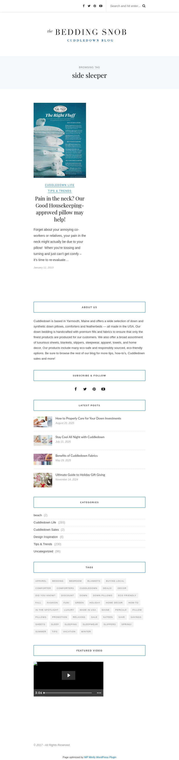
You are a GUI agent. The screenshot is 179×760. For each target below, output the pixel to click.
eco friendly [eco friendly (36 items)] (127, 595)
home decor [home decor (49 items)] (114, 603)
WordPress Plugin (106, 757)
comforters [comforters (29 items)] (65, 588)
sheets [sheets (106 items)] (40, 624)
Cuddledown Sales (46, 529)
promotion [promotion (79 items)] (59, 617)
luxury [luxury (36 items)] (69, 610)
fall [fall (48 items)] (38, 603)
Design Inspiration (46, 537)
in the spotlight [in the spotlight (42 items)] (47, 610)
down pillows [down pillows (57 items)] (102, 595)
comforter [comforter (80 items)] (43, 588)
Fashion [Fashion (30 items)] (52, 603)
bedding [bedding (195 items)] (57, 581)
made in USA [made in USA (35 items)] (88, 610)
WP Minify (90, 757)
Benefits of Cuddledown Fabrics (76, 455)
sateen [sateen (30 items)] (108, 617)
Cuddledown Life (60, 185)
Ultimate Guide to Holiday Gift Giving (80, 475)
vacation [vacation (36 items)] (69, 631)
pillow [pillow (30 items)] (137, 610)
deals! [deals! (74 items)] (107, 588)
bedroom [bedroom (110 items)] (75, 581)
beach (38, 515)
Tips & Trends (60, 191)
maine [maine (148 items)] (106, 610)
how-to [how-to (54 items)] (133, 603)
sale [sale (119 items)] (94, 617)
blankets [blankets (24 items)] (93, 581)
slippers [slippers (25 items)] (110, 624)
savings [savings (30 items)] (136, 617)
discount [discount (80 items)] (67, 595)
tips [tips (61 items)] (55, 631)
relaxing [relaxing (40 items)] (79, 617)
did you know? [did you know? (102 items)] (45, 595)
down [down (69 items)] (83, 595)
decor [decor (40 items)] (122, 588)
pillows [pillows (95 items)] (40, 617)
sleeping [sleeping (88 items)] (71, 624)
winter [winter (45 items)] (86, 631)
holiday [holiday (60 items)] (95, 603)
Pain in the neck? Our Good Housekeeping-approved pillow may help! (59, 209)
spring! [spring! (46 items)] (126, 624)
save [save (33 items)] (122, 617)
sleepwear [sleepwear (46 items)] (90, 624)
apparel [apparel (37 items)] (41, 581)
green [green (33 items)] (79, 603)
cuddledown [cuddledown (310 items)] (88, 588)
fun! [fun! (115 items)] (66, 603)
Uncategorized (43, 551)
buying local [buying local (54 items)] (115, 581)
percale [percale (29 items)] (121, 610)
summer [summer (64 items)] (40, 631)
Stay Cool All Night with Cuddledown (80, 437)
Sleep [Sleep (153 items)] (55, 624)
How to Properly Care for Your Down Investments (88, 418)
